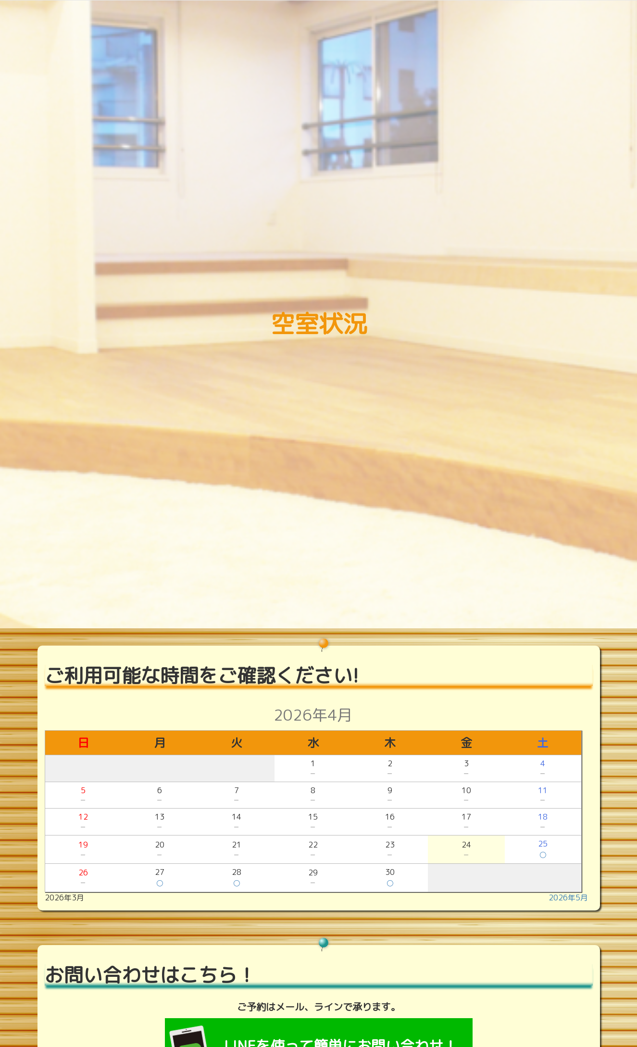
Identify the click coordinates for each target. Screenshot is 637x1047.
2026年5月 (568, 897)
